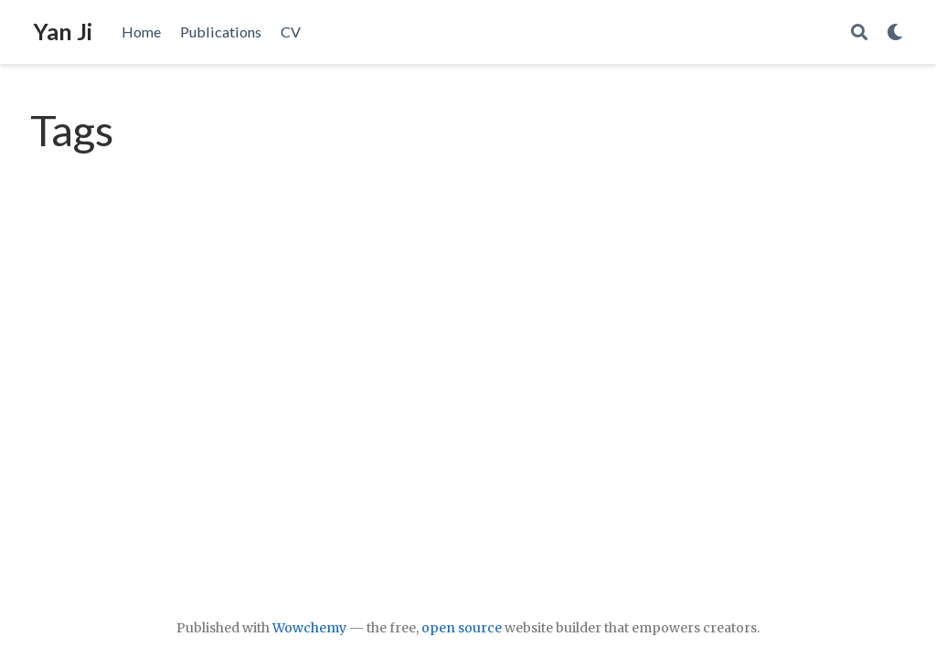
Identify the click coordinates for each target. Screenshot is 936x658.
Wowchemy (309, 628)
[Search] (859, 32)
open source (461, 628)
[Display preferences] (895, 32)
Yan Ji (62, 31)
